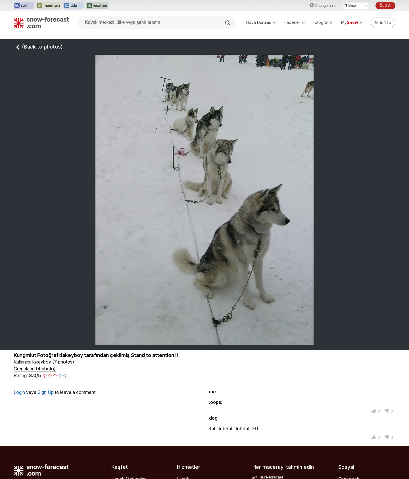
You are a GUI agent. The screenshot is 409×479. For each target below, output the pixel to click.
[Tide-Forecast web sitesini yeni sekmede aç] (73, 5)
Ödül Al (385, 5)
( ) (53, 362)
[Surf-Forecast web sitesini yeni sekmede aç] (24, 5)
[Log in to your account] (383, 22)
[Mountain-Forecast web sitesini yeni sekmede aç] (48, 5)
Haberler (294, 22)
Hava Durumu (261, 22)
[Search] (228, 22)
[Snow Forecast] (41, 22)
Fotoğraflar (323, 22)
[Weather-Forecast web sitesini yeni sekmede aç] (97, 5)
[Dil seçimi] (356, 6)
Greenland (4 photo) (35, 368)
